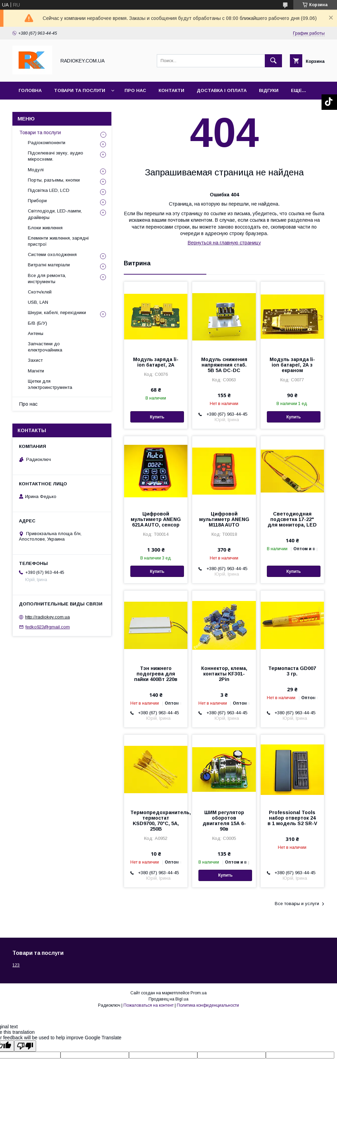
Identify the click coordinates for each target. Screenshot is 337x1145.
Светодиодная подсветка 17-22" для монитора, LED (292, 519)
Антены (35, 333)
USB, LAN (38, 302)
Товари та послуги (79, 90)
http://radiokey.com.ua (47, 617)
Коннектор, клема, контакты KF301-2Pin (224, 674)
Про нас (135, 90)
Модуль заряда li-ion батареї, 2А (155, 362)
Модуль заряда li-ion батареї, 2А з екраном (292, 365)
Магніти (36, 370)
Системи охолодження (52, 254)
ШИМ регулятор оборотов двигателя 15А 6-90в (224, 821)
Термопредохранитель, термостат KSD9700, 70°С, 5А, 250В (155, 821)
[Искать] (273, 60)
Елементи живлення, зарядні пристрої (58, 241)
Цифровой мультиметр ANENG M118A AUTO (224, 519)
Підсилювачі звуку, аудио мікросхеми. (55, 156)
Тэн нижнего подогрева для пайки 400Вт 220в (155, 674)
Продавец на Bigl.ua (168, 999)
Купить (157, 417)
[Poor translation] (25, 1046)
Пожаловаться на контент (148, 1005)
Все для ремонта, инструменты (47, 278)
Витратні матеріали (49, 264)
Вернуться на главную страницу (224, 242)
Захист (35, 360)
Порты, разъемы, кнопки (54, 180)
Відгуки (269, 90)
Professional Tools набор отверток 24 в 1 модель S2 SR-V (292, 818)
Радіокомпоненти (46, 142)
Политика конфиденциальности (208, 1005)
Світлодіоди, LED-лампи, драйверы (55, 214)
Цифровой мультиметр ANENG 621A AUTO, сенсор (156, 519)
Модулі (36, 169)
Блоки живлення (45, 227)
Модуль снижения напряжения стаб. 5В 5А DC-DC (224, 365)
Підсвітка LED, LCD (48, 190)
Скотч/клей (40, 291)
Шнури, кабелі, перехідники (57, 312)
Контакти (171, 90)
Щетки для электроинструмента (50, 384)
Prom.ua (199, 993)
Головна (30, 90)
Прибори (37, 200)
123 (16, 965)
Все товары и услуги (297, 903)
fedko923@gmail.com (47, 626)
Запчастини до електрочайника (45, 346)
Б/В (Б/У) (37, 323)
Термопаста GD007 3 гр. (292, 671)
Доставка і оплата (222, 90)
